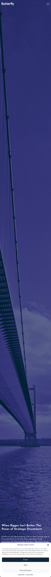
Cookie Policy (21, 574)
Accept (25, 559)
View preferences (25, 570)
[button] (48, 545)
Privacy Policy (29, 574)
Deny (25, 565)
